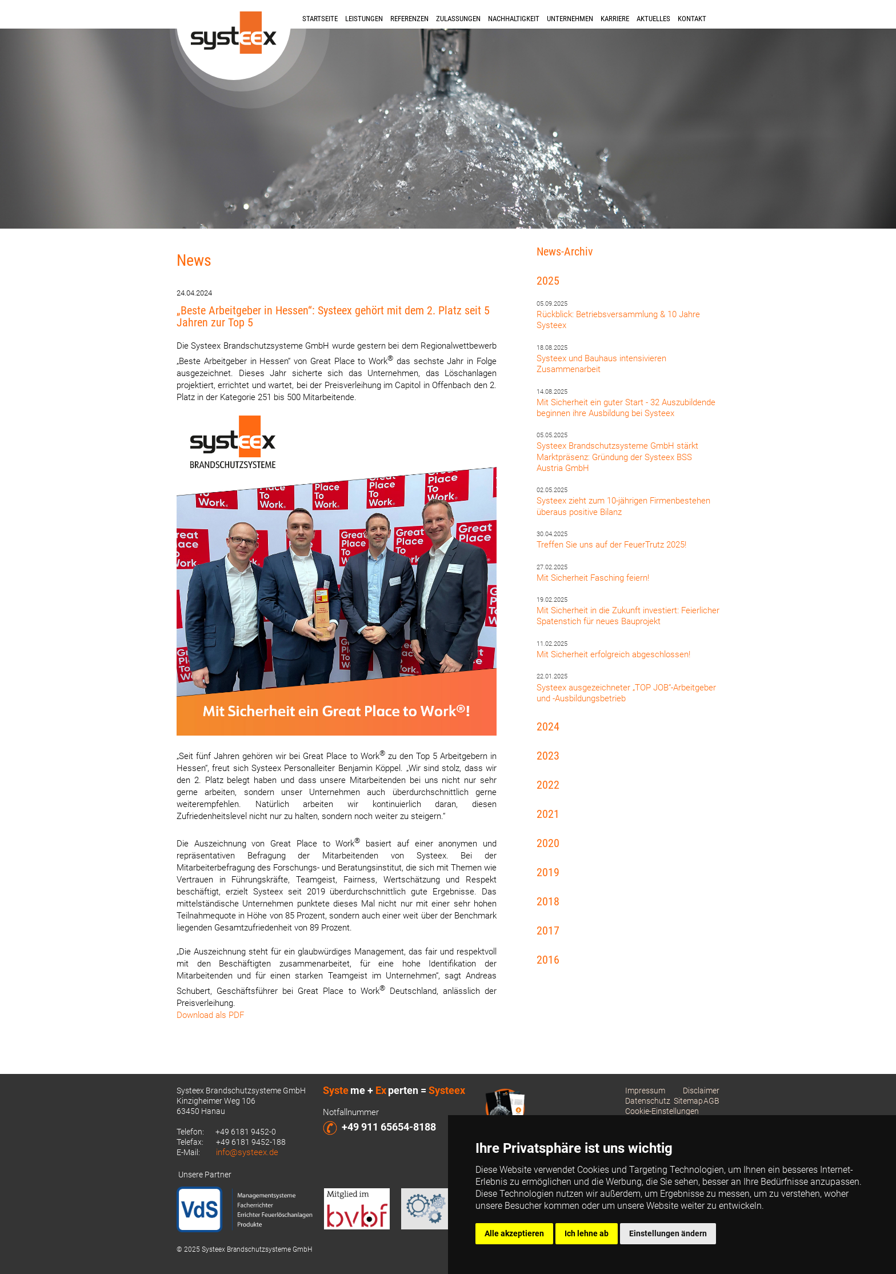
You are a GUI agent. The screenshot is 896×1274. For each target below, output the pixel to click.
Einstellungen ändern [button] (668, 1233)
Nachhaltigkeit (513, 18)
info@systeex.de (247, 1152)
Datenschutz (647, 1100)
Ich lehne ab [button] (587, 1233)
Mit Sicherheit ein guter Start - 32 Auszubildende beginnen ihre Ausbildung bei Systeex (626, 407)
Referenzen (409, 18)
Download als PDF (210, 1015)
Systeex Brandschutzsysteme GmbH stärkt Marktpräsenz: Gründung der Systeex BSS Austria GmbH (617, 457)
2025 (548, 280)
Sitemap (688, 1100)
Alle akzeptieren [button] (514, 1233)
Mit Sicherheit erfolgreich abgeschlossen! (613, 654)
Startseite (320, 18)
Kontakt (692, 18)
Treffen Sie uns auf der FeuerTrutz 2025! (611, 545)
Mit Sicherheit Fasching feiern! (593, 578)
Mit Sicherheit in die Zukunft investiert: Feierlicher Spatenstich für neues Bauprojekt (628, 615)
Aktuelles (653, 18)
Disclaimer (701, 1090)
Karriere (615, 18)
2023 (548, 755)
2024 (548, 726)
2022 (548, 785)
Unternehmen (570, 18)
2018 (548, 901)
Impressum (645, 1090)
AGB (711, 1100)
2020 (548, 843)
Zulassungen (458, 18)
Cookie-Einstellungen (662, 1111)
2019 (548, 872)
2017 (548, 930)
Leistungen (364, 18)
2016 (548, 960)
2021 (548, 814)
